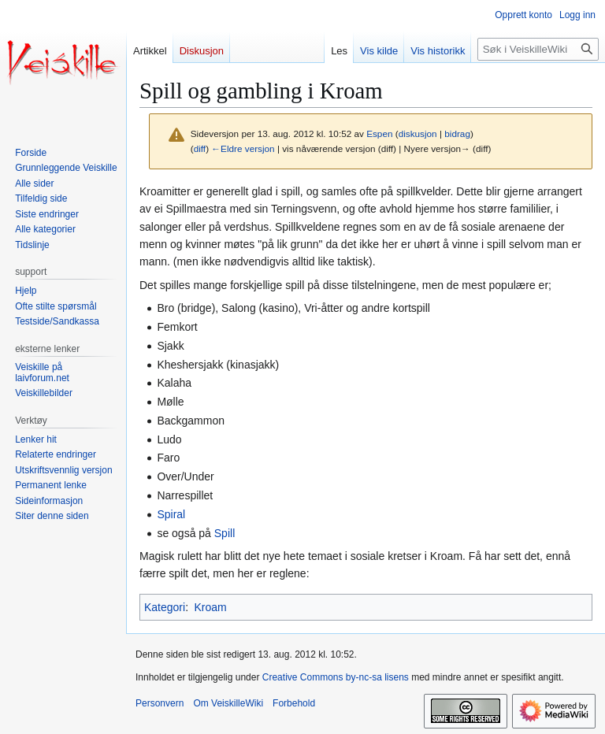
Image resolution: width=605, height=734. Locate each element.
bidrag (457, 133)
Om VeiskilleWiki (228, 703)
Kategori (164, 607)
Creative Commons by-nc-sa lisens (335, 677)
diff (200, 148)
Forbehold (294, 703)
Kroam (210, 607)
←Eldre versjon (242, 148)
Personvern (159, 703)
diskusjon (418, 133)
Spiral (171, 514)
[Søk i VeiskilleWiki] (538, 49)
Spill (224, 533)
